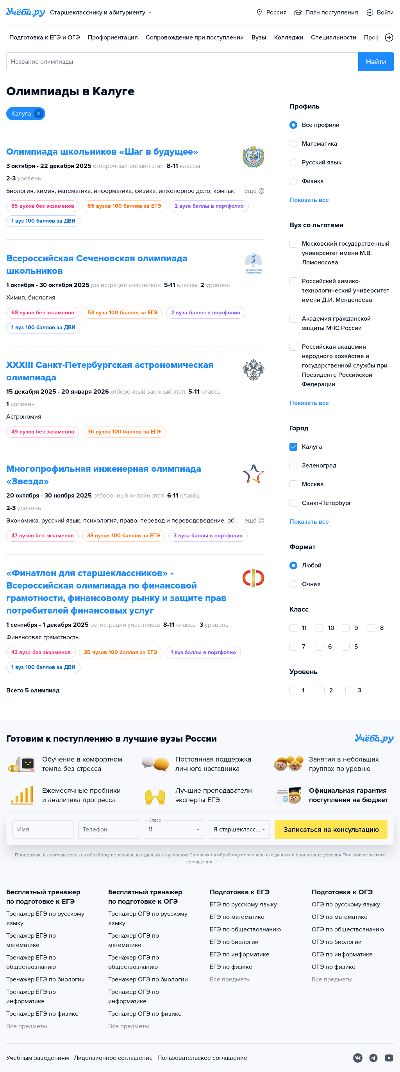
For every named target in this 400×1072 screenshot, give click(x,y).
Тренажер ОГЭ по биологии (148, 979)
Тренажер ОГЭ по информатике (133, 996)
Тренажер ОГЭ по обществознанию (133, 962)
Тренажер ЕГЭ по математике (31, 940)
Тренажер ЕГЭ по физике (42, 1014)
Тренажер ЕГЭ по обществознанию (31, 962)
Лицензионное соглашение (113, 1058)
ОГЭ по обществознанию (348, 929)
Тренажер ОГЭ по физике (145, 1014)
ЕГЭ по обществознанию (245, 929)
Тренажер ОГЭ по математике (133, 940)
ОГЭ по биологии (337, 942)
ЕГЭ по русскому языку (243, 904)
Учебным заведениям (37, 1058)
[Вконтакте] (357, 1058)
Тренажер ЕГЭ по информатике (31, 996)
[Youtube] (389, 1058)
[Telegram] (373, 1058)
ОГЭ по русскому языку (346, 904)
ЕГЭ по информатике (240, 954)
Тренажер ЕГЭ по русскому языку (45, 918)
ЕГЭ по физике (231, 967)
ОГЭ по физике (333, 967)
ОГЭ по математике (340, 917)
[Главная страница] (25, 12)
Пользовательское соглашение (202, 1058)
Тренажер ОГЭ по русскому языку (148, 918)
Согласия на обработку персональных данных (240, 855)
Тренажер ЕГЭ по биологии (45, 979)
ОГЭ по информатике (342, 954)
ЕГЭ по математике (237, 917)
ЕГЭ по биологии (234, 942)
